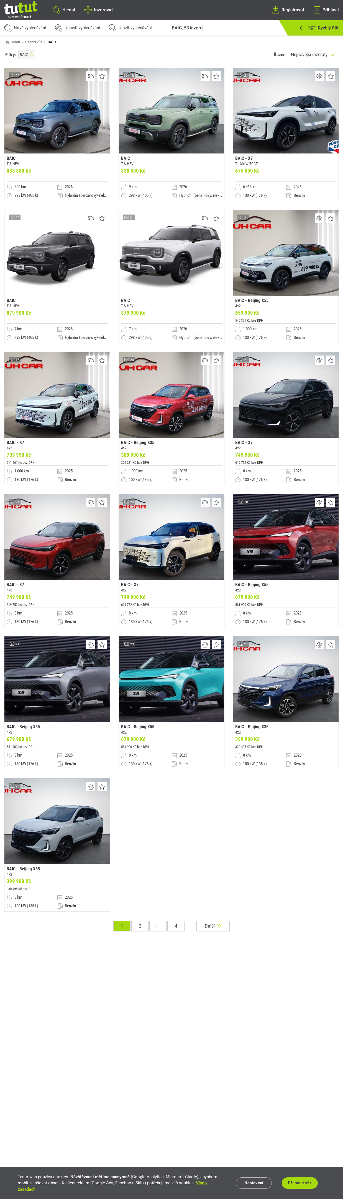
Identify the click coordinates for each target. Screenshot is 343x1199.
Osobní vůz (33, 42)
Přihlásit (326, 10)
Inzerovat (98, 10)
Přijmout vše (300, 1182)
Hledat (64, 10)
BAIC (27, 54)
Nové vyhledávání (25, 28)
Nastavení (253, 1182)
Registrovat (288, 10)
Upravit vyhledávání (77, 28)
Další (213, 926)
